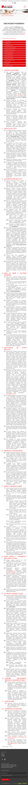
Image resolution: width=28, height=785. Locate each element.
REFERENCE (24, 0)
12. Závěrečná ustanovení (8, 65)
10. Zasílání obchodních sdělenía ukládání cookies (9, 61)
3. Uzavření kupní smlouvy (8, 45)
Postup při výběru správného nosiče (8, 764)
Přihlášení (4, 0)
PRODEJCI (10, 0)
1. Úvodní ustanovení (7, 41)
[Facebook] (13, 3)
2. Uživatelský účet (7, 43)
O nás (2, 753)
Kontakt (2, 754)
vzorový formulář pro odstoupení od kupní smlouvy (17, 737)
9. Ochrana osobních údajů (8, 58)
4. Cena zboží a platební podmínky (10, 47)
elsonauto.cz (22, 34)
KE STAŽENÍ (17, 0)
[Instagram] (15, 3)
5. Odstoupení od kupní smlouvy (9, 49)
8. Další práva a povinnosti (8, 56)
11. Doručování (6, 63)
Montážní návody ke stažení (7, 767)
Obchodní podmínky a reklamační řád (8, 766)
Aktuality (3, 755)
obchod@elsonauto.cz (11, 394)
